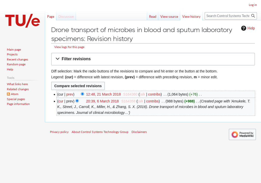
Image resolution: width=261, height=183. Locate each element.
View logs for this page (69, 47)
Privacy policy (59, 132)
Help (247, 28)
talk (142, 94)
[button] (153, 59)
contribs (154, 94)
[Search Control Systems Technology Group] (231, 16)
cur (60, 101)
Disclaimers (139, 132)
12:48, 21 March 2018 (103, 94)
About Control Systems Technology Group (100, 132)
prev (69, 94)
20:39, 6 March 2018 (102, 101)
